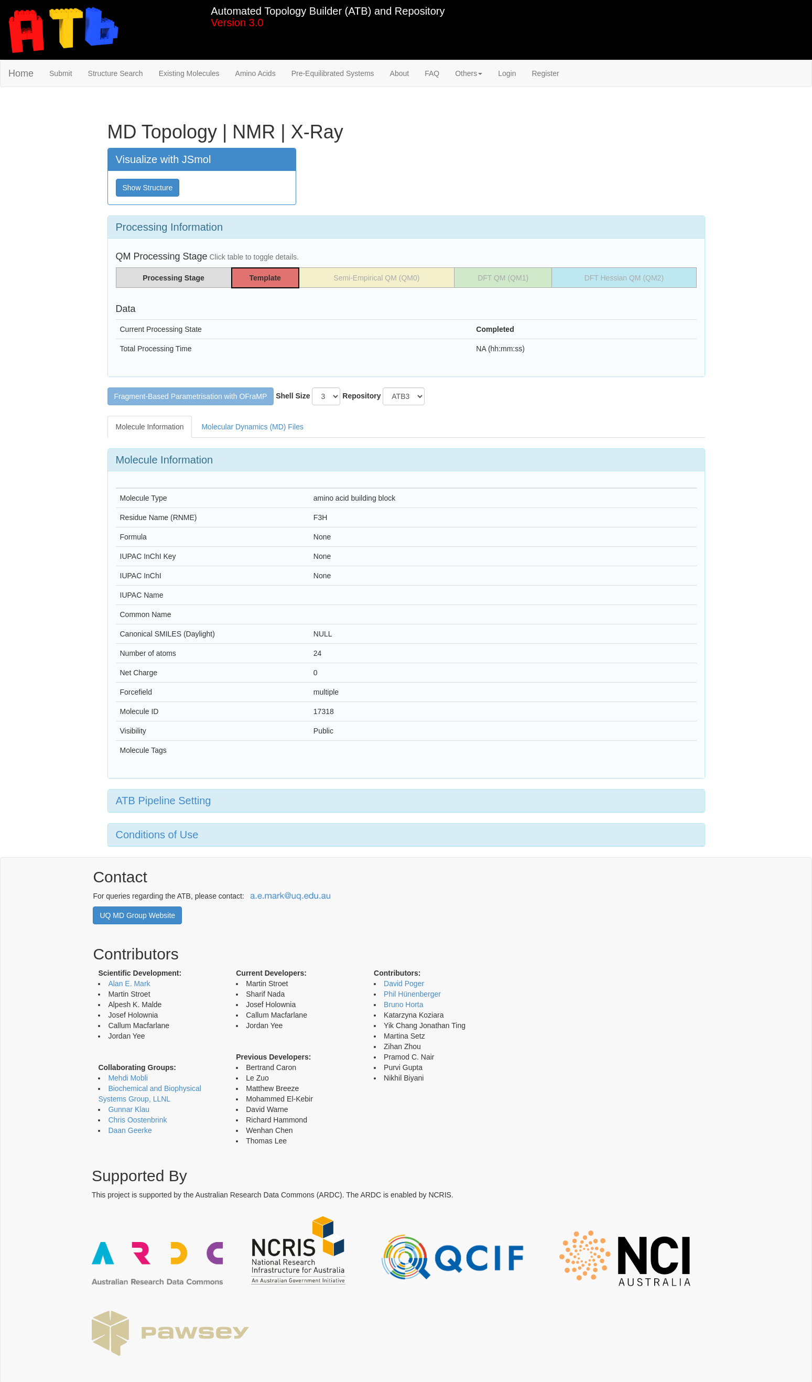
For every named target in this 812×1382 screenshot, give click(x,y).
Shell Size (293, 396)
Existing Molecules (189, 73)
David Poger (404, 983)
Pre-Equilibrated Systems (332, 73)
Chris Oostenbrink (137, 1120)
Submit (60, 73)
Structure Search (115, 73)
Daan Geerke (129, 1130)
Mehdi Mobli (127, 1078)
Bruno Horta (403, 1004)
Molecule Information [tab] (150, 427)
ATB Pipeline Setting (163, 800)
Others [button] (468, 73)
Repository (361, 396)
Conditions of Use (157, 834)
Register (545, 73)
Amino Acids (255, 73)
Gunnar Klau (128, 1109)
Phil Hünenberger (412, 994)
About (399, 73)
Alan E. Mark (129, 983)
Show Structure (148, 187)
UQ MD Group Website (137, 915)
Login (507, 73)
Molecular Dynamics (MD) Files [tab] (252, 427)
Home (21, 73)
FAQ (432, 73)
